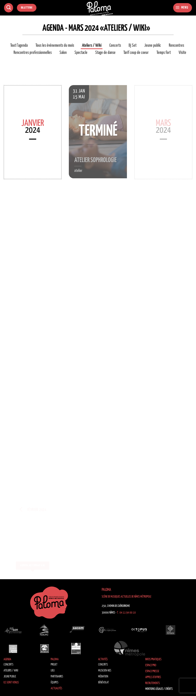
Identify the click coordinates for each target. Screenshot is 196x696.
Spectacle (81, 53)
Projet (54, 664)
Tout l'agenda (19, 45)
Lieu (53, 670)
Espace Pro (150, 665)
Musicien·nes (104, 670)
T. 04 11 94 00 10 (126, 612)
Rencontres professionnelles (33, 53)
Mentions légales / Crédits (159, 689)
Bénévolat (103, 682)
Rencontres (176, 45)
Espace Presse (152, 671)
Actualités (56, 688)
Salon (63, 53)
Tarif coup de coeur (136, 53)
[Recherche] (8, 7)
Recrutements (152, 683)
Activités (103, 659)
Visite (182, 53)
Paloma (55, 659)
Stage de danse (105, 53)
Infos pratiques (153, 659)
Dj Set (132, 45)
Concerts (115, 45)
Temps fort (163, 53)
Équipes (54, 682)
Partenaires (57, 676)
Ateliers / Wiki (91, 45)
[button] (182, 7)
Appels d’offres (153, 677)
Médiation (103, 676)
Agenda (7, 659)
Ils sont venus (11, 682)
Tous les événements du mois (54, 45)
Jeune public (152, 45)
